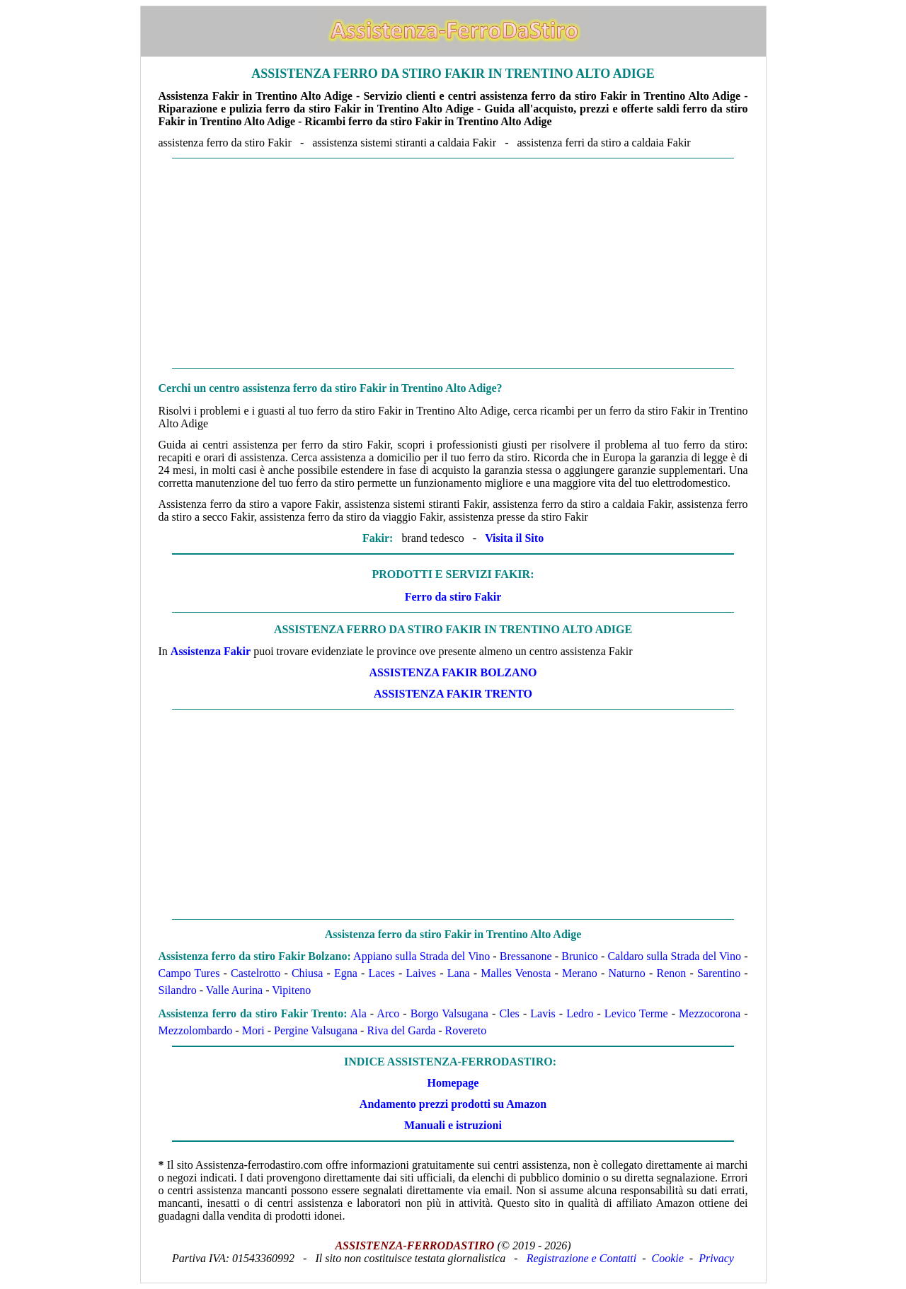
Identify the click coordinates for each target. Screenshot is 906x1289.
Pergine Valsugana (315, 1030)
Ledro (579, 1013)
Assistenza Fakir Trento (453, 694)
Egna (345, 973)
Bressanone (526, 956)
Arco (388, 1013)
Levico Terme (636, 1013)
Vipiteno (291, 990)
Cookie (668, 1258)
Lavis (543, 1013)
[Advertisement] (453, 263)
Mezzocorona (709, 1013)
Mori (253, 1030)
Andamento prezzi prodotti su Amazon (453, 1104)
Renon (671, 973)
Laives (421, 973)
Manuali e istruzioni (453, 1125)
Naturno (626, 973)
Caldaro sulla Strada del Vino (674, 956)
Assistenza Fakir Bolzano (453, 672)
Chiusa (307, 973)
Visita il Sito (514, 538)
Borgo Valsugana (449, 1013)
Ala (358, 1013)
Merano (579, 973)
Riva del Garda (401, 1030)
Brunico (579, 956)
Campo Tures (189, 973)
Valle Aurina (234, 990)
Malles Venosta (516, 973)
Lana (458, 973)
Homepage (453, 1083)
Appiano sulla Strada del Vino (421, 956)
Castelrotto (255, 973)
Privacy (716, 1258)
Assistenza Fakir (211, 651)
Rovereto (466, 1030)
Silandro (178, 990)
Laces (382, 973)
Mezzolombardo (196, 1030)
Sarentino (718, 973)
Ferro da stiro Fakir (453, 597)
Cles (509, 1013)
